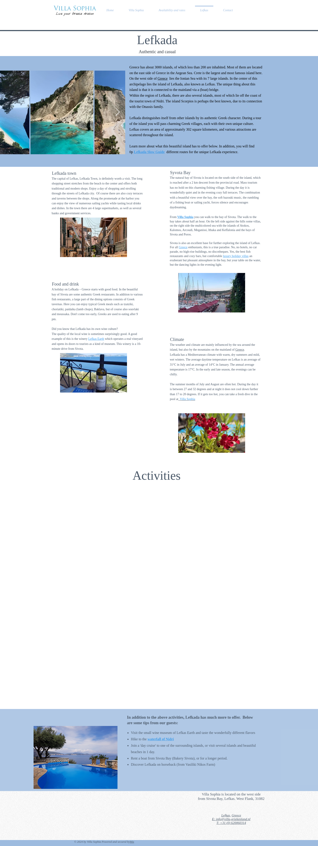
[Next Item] (117, 112)
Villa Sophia (185, 217)
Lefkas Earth (96, 338)
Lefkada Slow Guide (149, 152)
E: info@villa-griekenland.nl (231, 819)
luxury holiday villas (236, 256)
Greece (163, 78)
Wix (132, 841)
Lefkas (225, 815)
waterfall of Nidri (161, 739)
